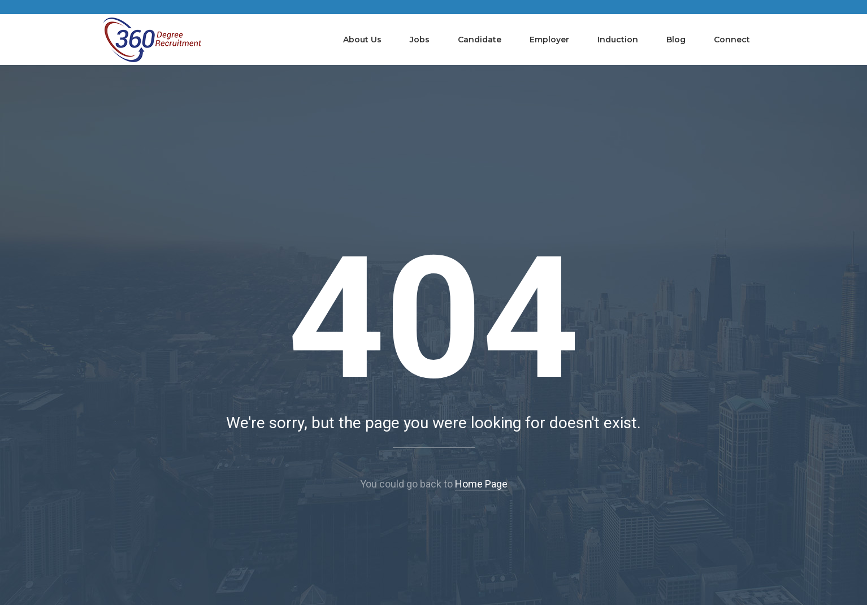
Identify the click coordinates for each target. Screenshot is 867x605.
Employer (549, 39)
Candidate (479, 39)
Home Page (481, 484)
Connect (732, 39)
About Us (362, 39)
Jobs (420, 39)
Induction (617, 39)
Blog (676, 39)
